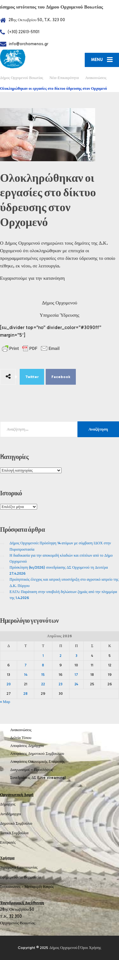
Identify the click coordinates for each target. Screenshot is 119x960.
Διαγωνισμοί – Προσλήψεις (31, 769)
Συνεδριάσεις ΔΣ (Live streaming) (38, 777)
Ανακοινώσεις (20, 730)
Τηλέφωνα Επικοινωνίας (18, 867)
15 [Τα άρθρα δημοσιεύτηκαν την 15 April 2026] (43, 674)
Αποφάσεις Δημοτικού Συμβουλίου (37, 753)
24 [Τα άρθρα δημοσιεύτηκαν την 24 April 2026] (76, 684)
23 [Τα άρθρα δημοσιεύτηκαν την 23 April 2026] (61, 684)
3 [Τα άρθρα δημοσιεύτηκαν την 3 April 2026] (76, 655)
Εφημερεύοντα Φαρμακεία (20, 877)
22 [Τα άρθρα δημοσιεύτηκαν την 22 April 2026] (43, 684)
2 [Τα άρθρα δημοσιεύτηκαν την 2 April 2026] (61, 655)
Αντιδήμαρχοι (10, 814)
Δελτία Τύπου (20, 738)
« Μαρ (5, 702)
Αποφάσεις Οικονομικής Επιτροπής (37, 761)
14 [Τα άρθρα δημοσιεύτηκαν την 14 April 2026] (25, 674)
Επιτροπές (8, 842)
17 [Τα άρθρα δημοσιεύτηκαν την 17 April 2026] (76, 674)
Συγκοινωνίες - (12, 886)
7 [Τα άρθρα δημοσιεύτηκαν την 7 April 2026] (25, 665)
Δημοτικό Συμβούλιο (16, 823)
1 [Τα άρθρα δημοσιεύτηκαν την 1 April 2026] (43, 655)
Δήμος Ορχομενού (63, 947)
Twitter (32, 377)
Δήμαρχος (8, 804)
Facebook (60, 377)
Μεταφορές (33, 886)
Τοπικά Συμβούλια (14, 833)
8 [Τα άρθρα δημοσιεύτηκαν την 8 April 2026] (43, 665)
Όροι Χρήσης (90, 947)
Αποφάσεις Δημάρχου (27, 745)
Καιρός (48, 886)
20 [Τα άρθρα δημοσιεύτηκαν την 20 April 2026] (9, 684)
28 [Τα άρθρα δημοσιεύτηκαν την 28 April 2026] (25, 693)
